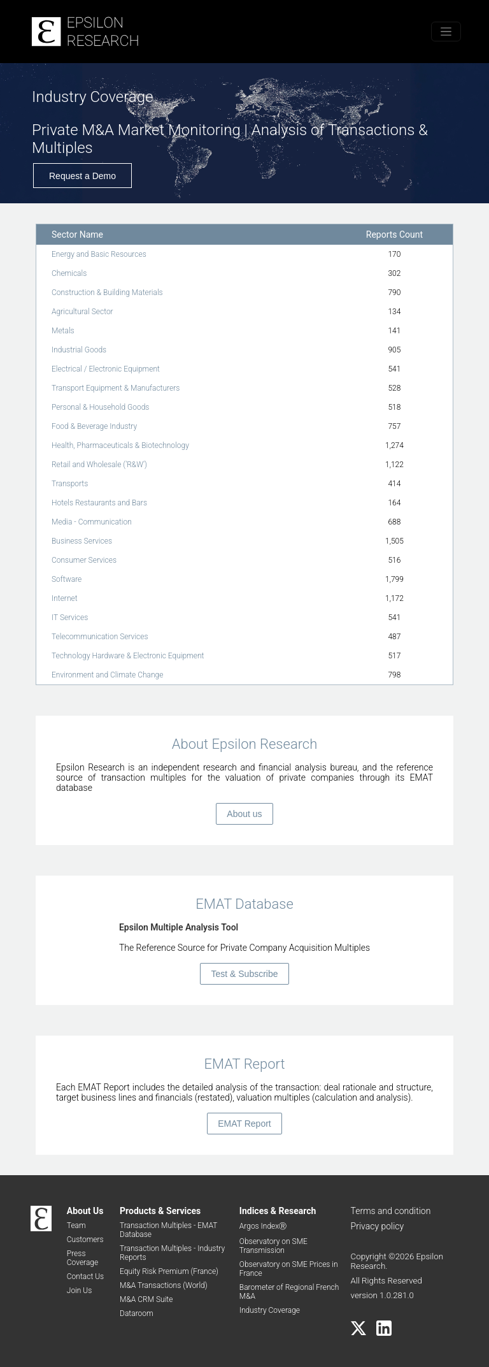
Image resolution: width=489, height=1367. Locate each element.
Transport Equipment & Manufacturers (116, 388)
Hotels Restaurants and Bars (99, 502)
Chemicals (69, 273)
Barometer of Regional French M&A (289, 1292)
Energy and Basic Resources (99, 254)
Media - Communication (92, 521)
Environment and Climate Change (107, 674)
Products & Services (160, 1211)
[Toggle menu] (446, 31)
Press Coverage (82, 1258)
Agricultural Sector (82, 311)
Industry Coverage (269, 1310)
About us (244, 814)
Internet (65, 598)
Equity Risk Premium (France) (169, 1271)
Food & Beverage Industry (94, 426)
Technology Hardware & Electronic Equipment (128, 655)
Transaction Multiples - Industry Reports (172, 1253)
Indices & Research (277, 1211)
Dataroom (136, 1313)
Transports (70, 483)
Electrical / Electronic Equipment (106, 369)
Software (67, 579)
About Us (85, 1211)
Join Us (79, 1290)
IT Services (70, 617)
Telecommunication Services (100, 636)
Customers (85, 1239)
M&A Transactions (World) (164, 1285)
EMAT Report (244, 1123)
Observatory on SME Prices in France (288, 1269)
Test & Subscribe (244, 974)
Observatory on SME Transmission (273, 1246)
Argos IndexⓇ (263, 1226)
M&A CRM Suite (146, 1299)
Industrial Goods (79, 349)
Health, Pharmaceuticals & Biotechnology (120, 445)
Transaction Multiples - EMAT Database (168, 1230)
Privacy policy (377, 1226)
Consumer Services (84, 560)
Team (76, 1225)
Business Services (82, 541)
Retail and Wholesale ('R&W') (99, 464)
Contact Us (85, 1276)
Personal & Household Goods (100, 407)
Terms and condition (391, 1211)
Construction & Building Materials (107, 292)
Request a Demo (82, 176)
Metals (63, 330)
